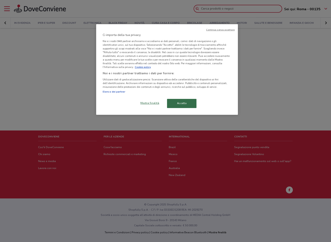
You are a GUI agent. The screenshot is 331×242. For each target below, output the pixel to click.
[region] (167, 69)
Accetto (182, 103)
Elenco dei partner (114, 91)
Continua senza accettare (220, 29)
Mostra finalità (149, 103)
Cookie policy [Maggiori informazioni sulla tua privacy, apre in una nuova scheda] (143, 67)
